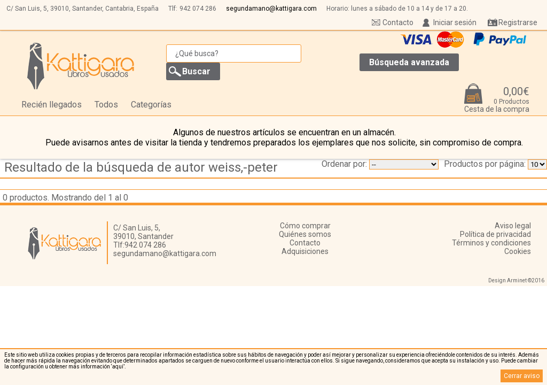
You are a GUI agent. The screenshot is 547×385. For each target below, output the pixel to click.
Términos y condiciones (491, 242)
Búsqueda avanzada (409, 62)
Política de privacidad (495, 234)
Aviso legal (513, 225)
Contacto (397, 22)
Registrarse (517, 22)
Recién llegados (51, 104)
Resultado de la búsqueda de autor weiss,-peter (141, 167)
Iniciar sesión (454, 22)
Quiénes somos (305, 234)
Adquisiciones (305, 251)
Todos (106, 104)
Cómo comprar (305, 225)
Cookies (517, 251)
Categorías (151, 104)
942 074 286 (197, 8)
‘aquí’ (117, 366)
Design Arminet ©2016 (516, 280)
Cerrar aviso (522, 376)
